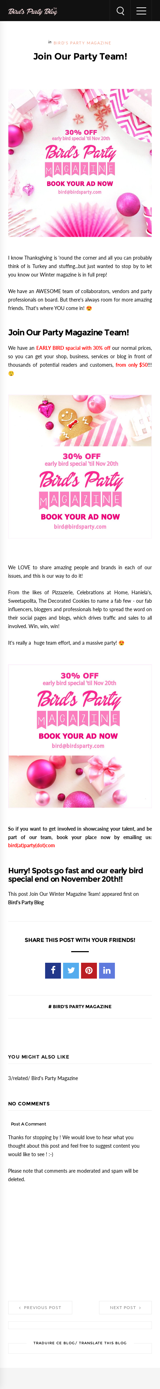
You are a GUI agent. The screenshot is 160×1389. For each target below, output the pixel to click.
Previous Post (40, 1308)
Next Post (125, 1308)
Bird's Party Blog (26, 902)
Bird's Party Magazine (82, 43)
